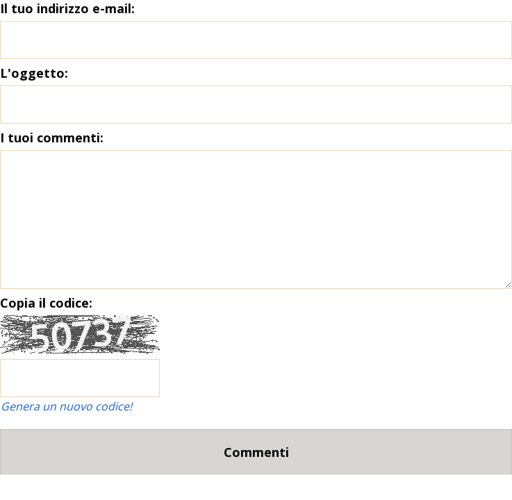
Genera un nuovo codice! (66, 406)
